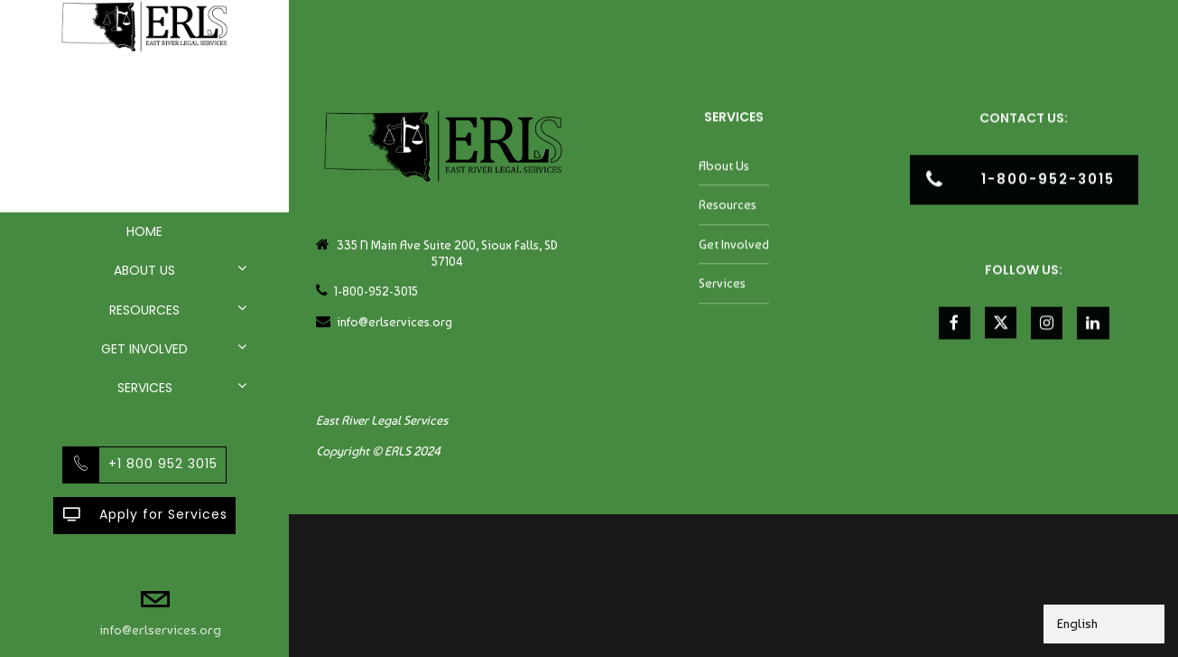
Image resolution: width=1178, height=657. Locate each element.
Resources (144, 310)
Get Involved (144, 349)
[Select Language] (1104, 624)
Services (144, 388)
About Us (144, 270)
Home (144, 231)
